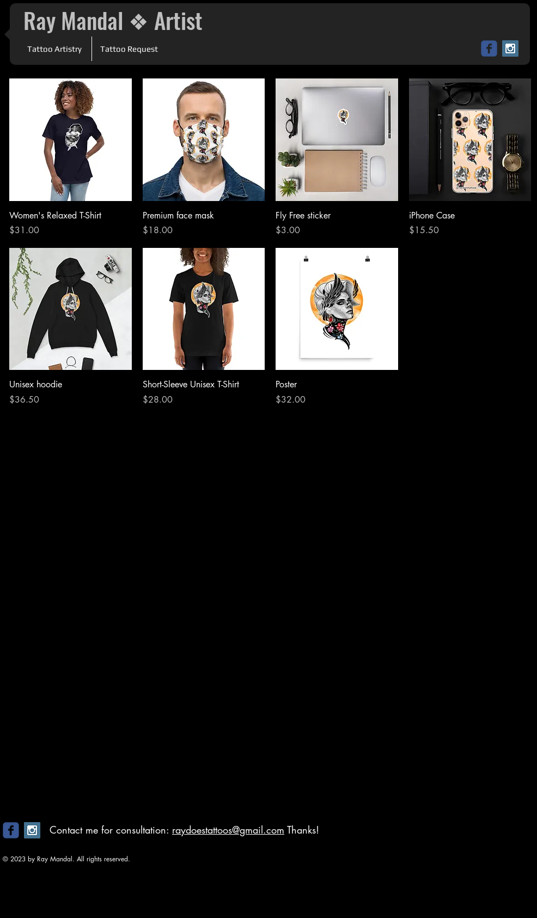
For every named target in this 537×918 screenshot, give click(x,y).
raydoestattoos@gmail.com (228, 829)
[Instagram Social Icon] (510, 48)
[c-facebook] (489, 48)
